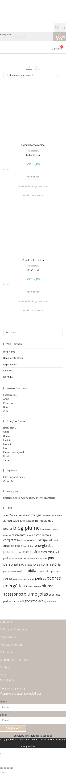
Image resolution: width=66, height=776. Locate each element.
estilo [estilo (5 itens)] (57, 552)
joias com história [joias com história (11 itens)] (47, 564)
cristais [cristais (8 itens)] (37, 535)
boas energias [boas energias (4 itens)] (46, 529)
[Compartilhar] (4, 768)
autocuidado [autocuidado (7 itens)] (11, 521)
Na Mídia (8, 376)
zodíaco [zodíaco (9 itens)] (37, 601)
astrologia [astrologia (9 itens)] (34, 515)
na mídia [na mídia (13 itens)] (28, 570)
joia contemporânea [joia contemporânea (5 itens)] (37, 558)
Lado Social (9, 370)
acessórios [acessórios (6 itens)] (9, 515)
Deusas (7, 436)
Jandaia (7, 440)
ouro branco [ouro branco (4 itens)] (18, 579)
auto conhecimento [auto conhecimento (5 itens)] (52, 515)
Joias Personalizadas (13, 476)
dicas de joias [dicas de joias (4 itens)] (28, 546)
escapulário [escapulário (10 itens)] (31, 551)
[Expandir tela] (8, 768)
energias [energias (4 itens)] (18, 552)
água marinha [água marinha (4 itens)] (50, 601)
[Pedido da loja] (33, 75)
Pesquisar (5, 34)
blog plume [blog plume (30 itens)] (26, 527)
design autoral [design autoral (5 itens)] (31, 540)
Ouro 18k (8, 481)
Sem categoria (33, 150)
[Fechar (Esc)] (1, 768)
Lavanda (7, 444)
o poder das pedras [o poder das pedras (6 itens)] (48, 571)
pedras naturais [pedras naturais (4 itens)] (34, 587)
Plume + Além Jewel (13, 452)
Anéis (6, 398)
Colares (7, 411)
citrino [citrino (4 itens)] (29, 535)
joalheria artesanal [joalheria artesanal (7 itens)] (14, 558)
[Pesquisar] (59, 36)
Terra (6, 460)
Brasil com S (9, 427)
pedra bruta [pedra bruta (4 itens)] (29, 579)
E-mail (3, 714)
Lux (5, 448)
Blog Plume (9, 351)
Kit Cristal (33, 270)
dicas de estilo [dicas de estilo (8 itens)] (12, 546)
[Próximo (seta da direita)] (4, 772)
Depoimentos (10, 364)
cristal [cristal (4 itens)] (21, 540)
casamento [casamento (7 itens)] (18, 535)
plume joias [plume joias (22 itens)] (36, 594)
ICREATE (40, 746)
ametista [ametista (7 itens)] (21, 515)
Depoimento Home (13, 357)
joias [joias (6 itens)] (29, 564)
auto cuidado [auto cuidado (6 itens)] (27, 520)
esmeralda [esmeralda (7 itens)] (47, 552)
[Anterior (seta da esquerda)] (1, 772)
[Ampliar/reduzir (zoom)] (11, 768)
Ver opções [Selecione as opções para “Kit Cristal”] (33, 291)
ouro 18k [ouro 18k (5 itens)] (7, 578)
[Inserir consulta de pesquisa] (33, 332)
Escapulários (9, 394)
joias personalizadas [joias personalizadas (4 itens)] (12, 571)
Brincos (7, 407)
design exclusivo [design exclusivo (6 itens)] (48, 540)
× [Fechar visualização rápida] (0, 754)
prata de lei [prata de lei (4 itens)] (17, 601)
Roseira (7, 456)
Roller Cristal (33, 155)
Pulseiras (8, 403)
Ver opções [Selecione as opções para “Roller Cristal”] (33, 176)
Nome (3, 701)
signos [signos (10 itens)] (27, 601)
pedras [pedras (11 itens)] (40, 578)
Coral (6, 431)
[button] (60, 27)
